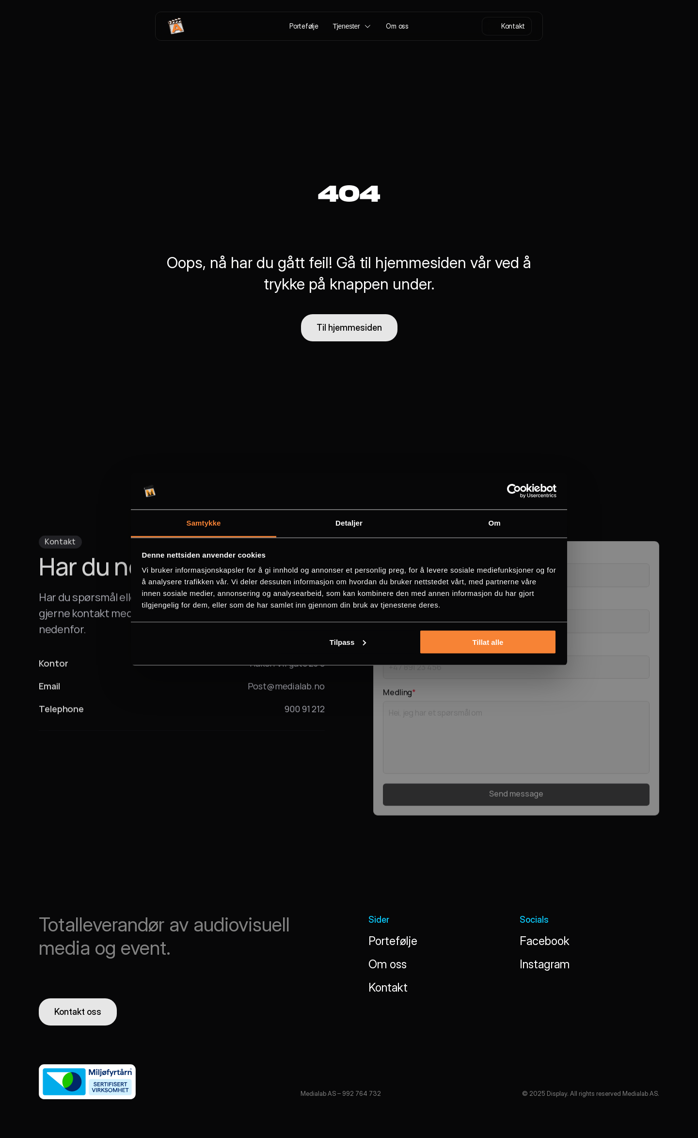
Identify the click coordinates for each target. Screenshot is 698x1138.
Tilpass (348, 642)
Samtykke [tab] (204, 523)
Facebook (545, 941)
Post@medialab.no (286, 689)
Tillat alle (487, 642)
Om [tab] (494, 523)
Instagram (545, 964)
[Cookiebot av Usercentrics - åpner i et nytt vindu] (514, 491)
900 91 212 (305, 712)
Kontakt (388, 987)
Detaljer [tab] (349, 523)
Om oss (387, 964)
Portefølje (392, 941)
